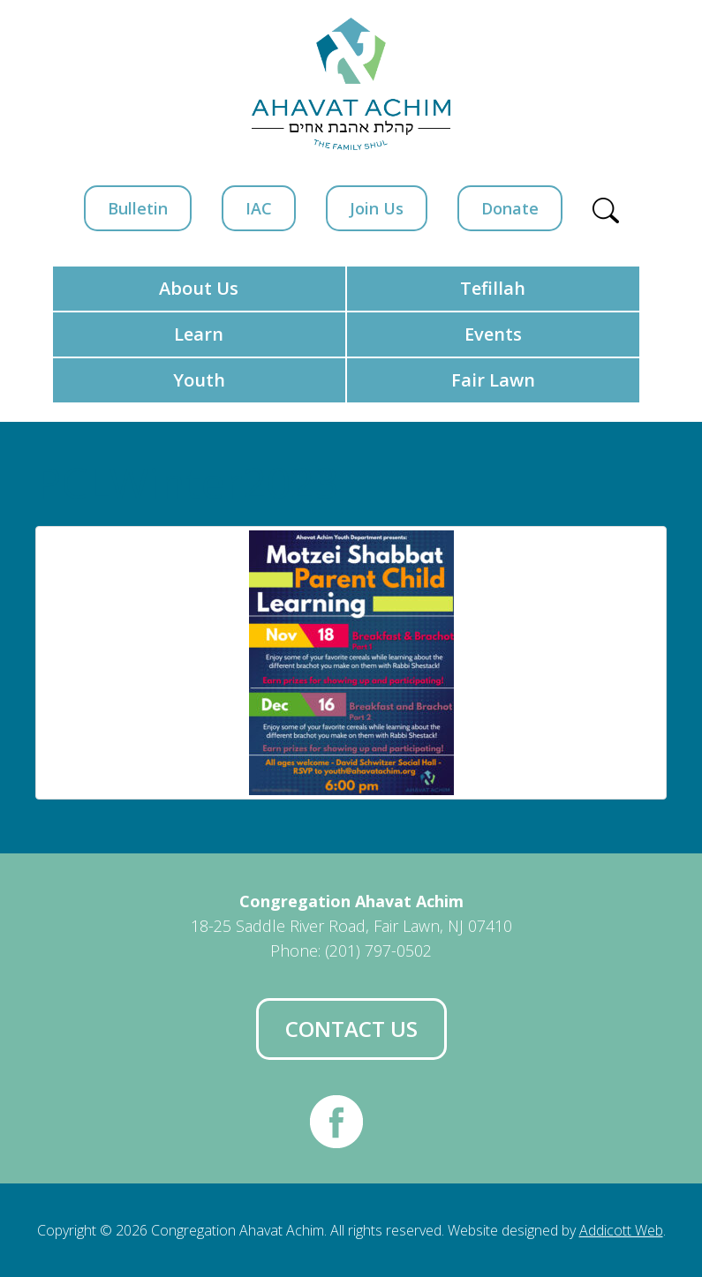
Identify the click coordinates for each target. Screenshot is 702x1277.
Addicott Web (621, 1230)
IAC (258, 208)
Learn (198, 334)
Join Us (377, 208)
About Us (198, 288)
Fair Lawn (493, 380)
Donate (510, 208)
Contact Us (351, 1028)
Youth (199, 380)
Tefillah (492, 288)
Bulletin (138, 208)
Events (493, 334)
